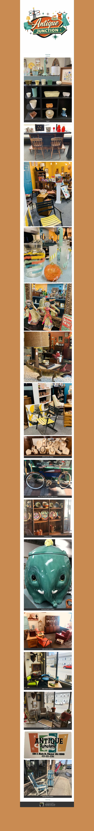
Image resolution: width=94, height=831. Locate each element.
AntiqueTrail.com (50, 804)
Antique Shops (47, 805)
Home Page (47, 54)
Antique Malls (53, 805)
